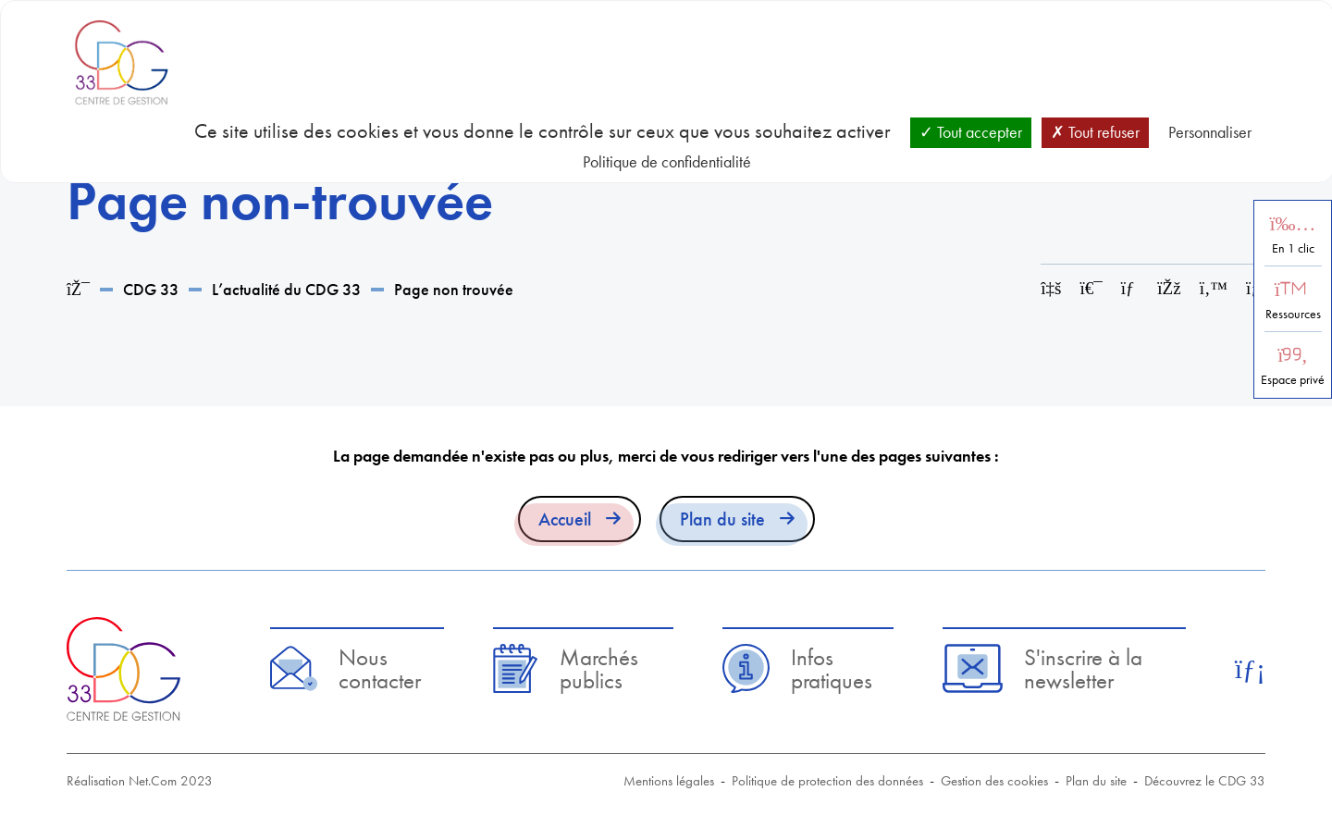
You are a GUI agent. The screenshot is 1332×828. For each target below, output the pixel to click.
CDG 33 (151, 289)
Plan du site (722, 519)
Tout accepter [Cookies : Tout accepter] (970, 131)
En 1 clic (1293, 248)
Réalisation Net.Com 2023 (140, 781)
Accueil (564, 519)
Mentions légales (668, 781)
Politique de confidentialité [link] (667, 161)
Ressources (1293, 314)
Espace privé (1293, 380)
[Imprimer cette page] (1091, 288)
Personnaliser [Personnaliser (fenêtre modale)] (1210, 131)
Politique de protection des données (827, 781)
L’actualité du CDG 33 (286, 289)
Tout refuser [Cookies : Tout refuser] (1095, 131)
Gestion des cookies (994, 781)
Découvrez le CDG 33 (1204, 781)
